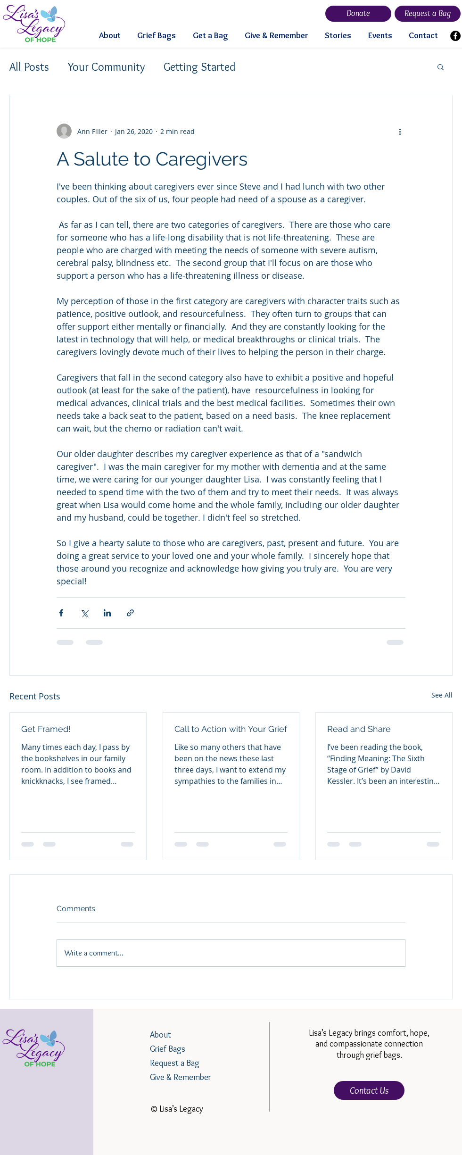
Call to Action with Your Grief (230, 729)
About (160, 1035)
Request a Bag (174, 1063)
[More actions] (399, 131)
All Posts (29, 67)
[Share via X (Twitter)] (84, 612)
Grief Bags (167, 1049)
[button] (440, 66)
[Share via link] (130, 612)
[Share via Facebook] (61, 612)
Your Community (106, 67)
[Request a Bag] (428, 14)
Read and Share (359, 729)
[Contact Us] (369, 1090)
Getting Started (200, 67)
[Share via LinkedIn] (107, 612)
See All (442, 694)
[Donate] (358, 14)
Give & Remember (180, 1077)
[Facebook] (455, 36)
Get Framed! (46, 729)
